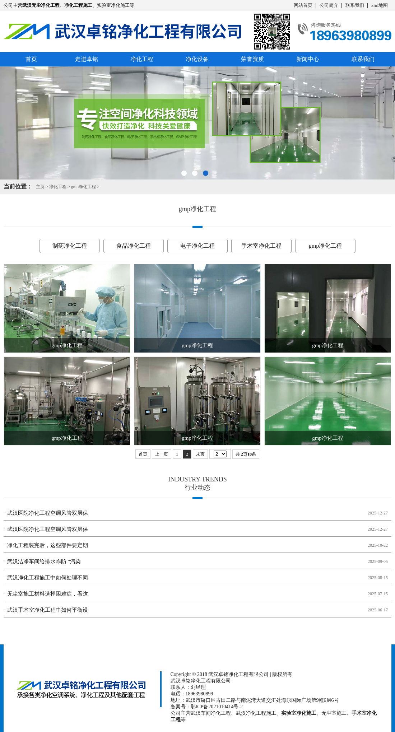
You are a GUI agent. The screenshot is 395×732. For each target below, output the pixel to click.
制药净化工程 (69, 246)
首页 (31, 59)
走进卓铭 (86, 59)
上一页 (161, 454)
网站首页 (303, 5)
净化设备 (197, 59)
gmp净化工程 (83, 186)
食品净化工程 (133, 246)
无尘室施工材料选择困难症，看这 (47, 594)
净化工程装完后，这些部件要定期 (47, 545)
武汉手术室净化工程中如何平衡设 (47, 610)
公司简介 (329, 5)
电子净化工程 (197, 246)
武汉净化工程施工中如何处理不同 (47, 578)
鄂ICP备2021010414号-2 (217, 706)
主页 (40, 186)
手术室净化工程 (261, 246)
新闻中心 (307, 59)
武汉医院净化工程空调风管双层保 (47, 513)
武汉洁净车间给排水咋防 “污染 (44, 561)
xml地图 (379, 5)
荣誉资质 (252, 59)
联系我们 (354, 5)
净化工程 (141, 59)
